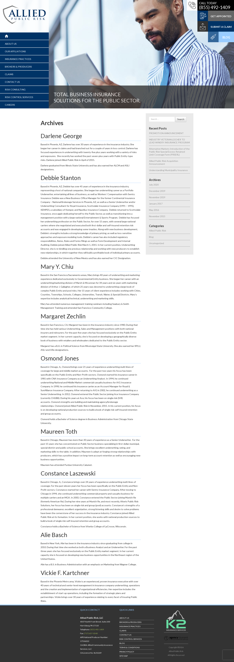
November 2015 (157, 216)
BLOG (122, 643)
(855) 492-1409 (214, 7)
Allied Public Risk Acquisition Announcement (163, 162)
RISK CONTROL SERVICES (19, 97)
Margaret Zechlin (63, 316)
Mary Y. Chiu (57, 266)
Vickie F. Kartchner (65, 572)
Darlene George (61, 135)
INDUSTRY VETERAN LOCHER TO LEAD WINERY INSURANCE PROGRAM (169, 141)
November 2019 (157, 197)
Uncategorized (156, 243)
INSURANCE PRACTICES (18, 59)
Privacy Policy (126, 651)
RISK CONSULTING (15, 89)
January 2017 (155, 203)
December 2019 (157, 191)
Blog (151, 236)
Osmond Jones (60, 358)
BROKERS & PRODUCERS (18, 66)
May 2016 (154, 210)
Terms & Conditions (129, 647)
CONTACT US (12, 81)
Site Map (123, 656)
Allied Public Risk (157, 230)
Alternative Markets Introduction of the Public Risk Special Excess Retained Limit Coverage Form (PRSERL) (169, 151)
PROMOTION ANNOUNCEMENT (166, 133)
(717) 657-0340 (91, 633)
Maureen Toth (59, 431)
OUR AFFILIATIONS (15, 51)
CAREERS (10, 104)
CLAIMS (9, 74)
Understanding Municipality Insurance (168, 170)
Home (8, 36)
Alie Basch (54, 534)
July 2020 (154, 184)
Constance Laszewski (68, 473)
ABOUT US (11, 43)
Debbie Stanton (61, 177)
